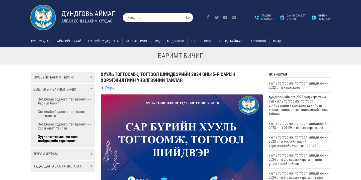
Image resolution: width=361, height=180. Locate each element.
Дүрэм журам (46, 154)
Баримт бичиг (137, 41)
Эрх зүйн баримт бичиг (54, 77)
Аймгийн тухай (69, 41)
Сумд (277, 41)
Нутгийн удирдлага (103, 41)
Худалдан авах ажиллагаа (58, 166)
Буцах (109, 88)
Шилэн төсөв (201, 41)
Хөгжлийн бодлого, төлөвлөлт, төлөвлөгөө (62, 114)
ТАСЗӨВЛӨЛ (257, 41)
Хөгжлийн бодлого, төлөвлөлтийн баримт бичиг (65, 101)
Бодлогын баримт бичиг (55, 89)
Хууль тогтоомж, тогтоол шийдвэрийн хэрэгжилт (58, 138)
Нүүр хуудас (40, 41)
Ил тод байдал (230, 41)
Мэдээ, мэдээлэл (169, 41)
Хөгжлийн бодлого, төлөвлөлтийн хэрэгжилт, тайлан (65, 126)
